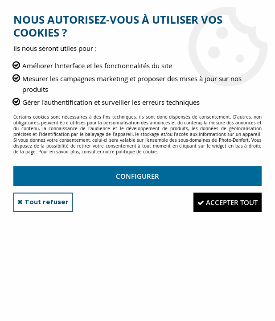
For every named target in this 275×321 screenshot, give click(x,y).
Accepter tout (224, 202)
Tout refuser (46, 202)
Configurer (137, 176)
